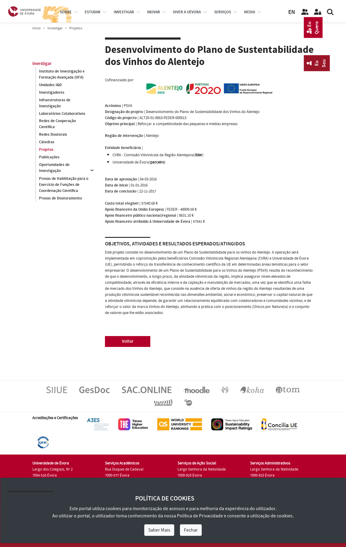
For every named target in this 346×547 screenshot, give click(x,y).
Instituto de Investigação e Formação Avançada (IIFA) (62, 74)
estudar (92, 12)
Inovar (153, 12)
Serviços (222, 12)
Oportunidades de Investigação (54, 168)
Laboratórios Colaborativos (62, 113)
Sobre (66, 12)
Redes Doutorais (53, 135)
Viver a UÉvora (187, 12)
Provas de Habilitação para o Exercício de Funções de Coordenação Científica (63, 184)
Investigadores (51, 92)
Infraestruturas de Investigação (54, 103)
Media (249, 12)
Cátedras (46, 142)
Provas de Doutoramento (60, 198)
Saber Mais (159, 530)
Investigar (55, 28)
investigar (124, 12)
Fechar (191, 530)
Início (36, 28)
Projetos (46, 150)
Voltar (128, 341)
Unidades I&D (50, 85)
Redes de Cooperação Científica (57, 124)
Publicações (49, 157)
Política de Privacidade (200, 516)
